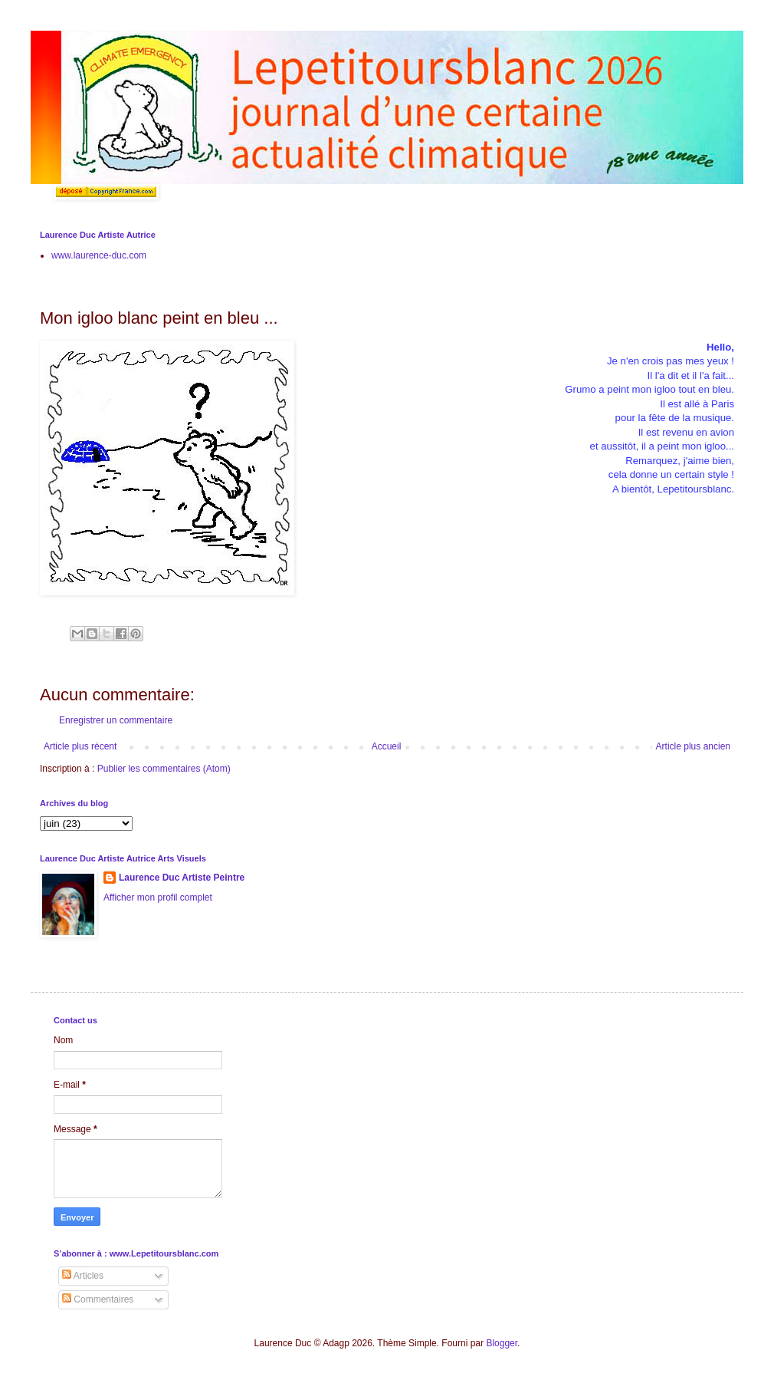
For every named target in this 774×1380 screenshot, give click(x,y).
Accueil (387, 746)
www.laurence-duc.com (98, 255)
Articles (82, 1275)
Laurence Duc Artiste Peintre (181, 877)
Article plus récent (80, 746)
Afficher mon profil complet (157, 897)
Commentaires (97, 1299)
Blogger (501, 1343)
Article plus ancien (693, 746)
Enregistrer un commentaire (115, 720)
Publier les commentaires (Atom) (164, 768)
